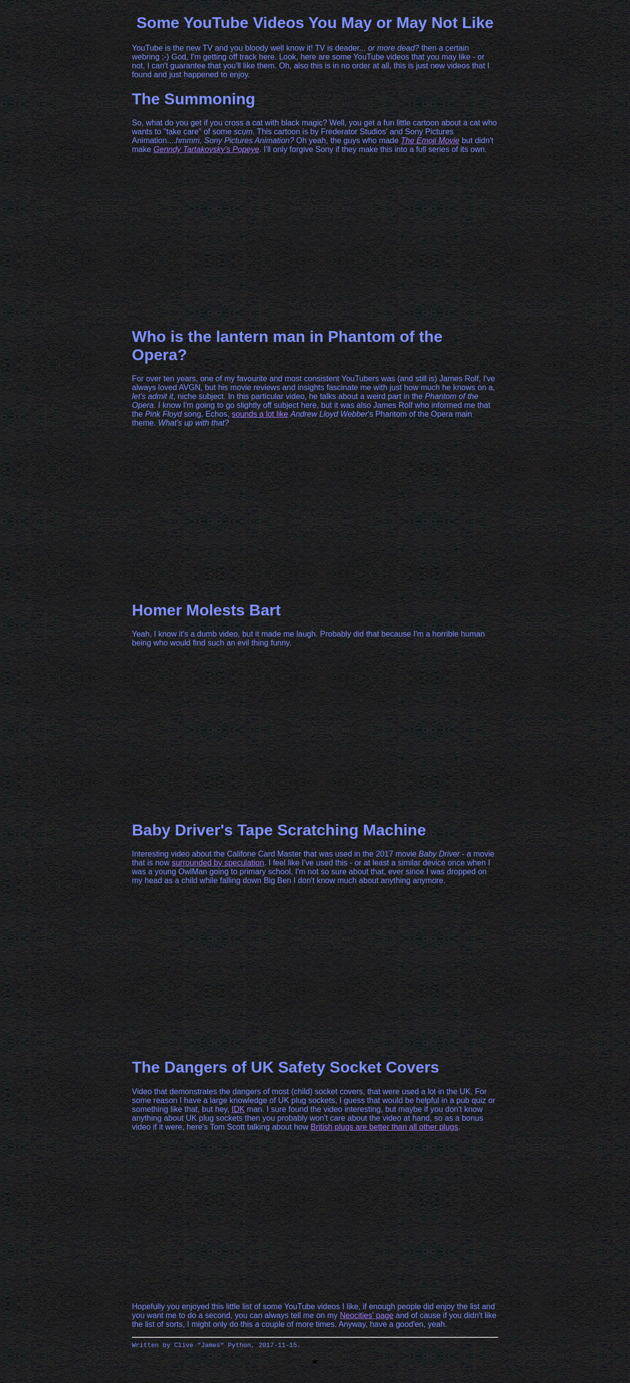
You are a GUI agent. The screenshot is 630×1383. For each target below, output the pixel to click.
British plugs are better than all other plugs (384, 1127)
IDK (238, 1109)
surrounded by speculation (218, 863)
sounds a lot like (260, 414)
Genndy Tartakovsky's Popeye (206, 149)
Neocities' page (366, 1315)
